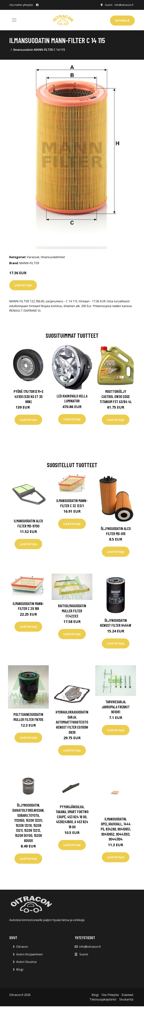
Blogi (19, 969)
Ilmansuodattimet (53, 257)
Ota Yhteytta (110, 995)
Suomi (108, 5)
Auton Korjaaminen (29, 954)
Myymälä (122, 20)
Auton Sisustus (26, 962)
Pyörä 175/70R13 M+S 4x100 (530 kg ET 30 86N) (28, 396)
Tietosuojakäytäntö (102, 999)
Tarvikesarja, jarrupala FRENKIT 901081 (116, 706)
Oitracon (22, 947)
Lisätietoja (23, 285)
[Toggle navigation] (14, 20)
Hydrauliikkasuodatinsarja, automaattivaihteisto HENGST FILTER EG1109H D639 (72, 722)
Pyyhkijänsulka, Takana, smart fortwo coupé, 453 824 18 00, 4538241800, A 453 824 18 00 (72, 816)
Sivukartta (126, 999)
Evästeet (127, 995)
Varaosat (33, 257)
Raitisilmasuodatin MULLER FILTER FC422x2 (72, 610)
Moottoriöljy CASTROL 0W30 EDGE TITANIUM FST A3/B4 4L (116, 396)
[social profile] (37, 4)
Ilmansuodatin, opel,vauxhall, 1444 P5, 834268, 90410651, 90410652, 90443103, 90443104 (116, 829)
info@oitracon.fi (124, 5)
